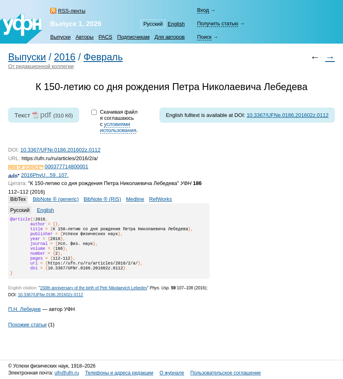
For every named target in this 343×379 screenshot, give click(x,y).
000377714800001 (67, 166)
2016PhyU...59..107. (45, 175)
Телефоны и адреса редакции (119, 373)
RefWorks (160, 199)
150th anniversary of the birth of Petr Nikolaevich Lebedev (93, 297)
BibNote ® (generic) (56, 199)
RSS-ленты (71, 11)
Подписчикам (133, 37)
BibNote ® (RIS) (102, 199)
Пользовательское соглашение (225, 373)
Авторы (84, 37)
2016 (64, 57)
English (176, 24)
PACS (105, 37)
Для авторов (170, 37)
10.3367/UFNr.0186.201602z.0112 (60, 150)
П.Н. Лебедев (24, 319)
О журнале (171, 373)
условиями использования (118, 127)
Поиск (204, 37)
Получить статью (217, 23)
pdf (45, 114)
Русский (152, 24)
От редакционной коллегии (41, 66)
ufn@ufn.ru (67, 373)
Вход (203, 10)
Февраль (103, 57)
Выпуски (60, 37)
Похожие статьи (27, 334)
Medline (135, 199)
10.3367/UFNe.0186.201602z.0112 (288, 115)
